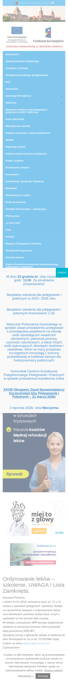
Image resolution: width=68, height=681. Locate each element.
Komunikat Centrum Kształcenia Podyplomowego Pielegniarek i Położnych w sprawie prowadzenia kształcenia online (34, 374)
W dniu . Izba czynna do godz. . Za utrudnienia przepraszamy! (34, 280)
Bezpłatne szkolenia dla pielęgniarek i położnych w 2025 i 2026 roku (34, 296)
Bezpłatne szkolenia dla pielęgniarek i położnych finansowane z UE (34, 311)
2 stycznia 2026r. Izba (34, 408)
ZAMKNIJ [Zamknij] (62, 272)
